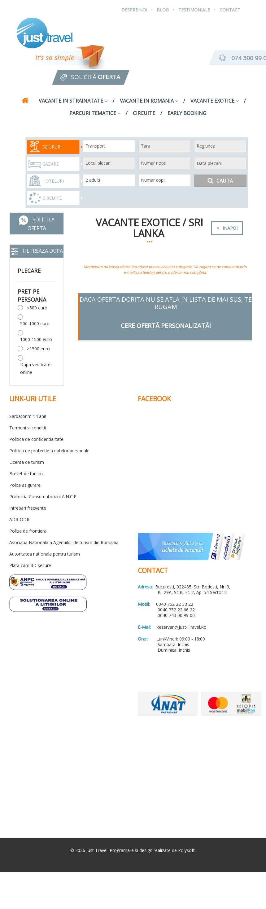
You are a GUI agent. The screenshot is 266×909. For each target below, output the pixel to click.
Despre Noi (134, 10)
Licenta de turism (26, 462)
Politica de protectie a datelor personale (49, 451)
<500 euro (37, 308)
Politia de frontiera (27, 531)
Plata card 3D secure (30, 565)
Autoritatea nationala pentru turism (44, 554)
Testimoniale (194, 10)
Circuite (144, 113)
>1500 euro (38, 349)
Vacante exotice (214, 100)
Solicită (95, 77)
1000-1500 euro (36, 339)
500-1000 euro (35, 323)
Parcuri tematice (94, 113)
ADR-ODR (19, 519)
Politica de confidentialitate (36, 439)
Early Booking (187, 113)
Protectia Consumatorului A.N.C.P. (43, 496)
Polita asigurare (25, 485)
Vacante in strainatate (73, 100)
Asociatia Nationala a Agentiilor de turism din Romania (64, 542)
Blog (163, 10)
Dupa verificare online (35, 368)
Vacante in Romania (149, 100)
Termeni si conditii (27, 428)
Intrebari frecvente (27, 508)
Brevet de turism (26, 474)
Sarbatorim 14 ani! (27, 416)
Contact (230, 10)
